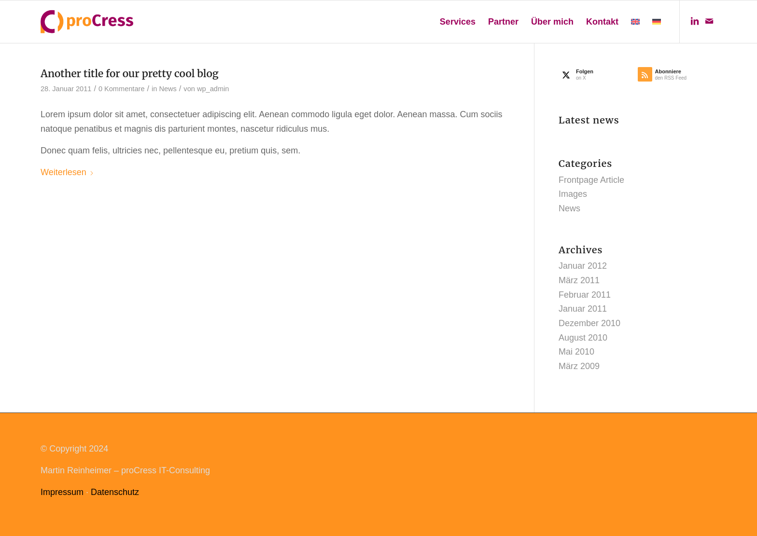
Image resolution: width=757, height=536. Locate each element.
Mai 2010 (576, 352)
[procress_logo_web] (87, 21)
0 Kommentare (121, 89)
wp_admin (213, 89)
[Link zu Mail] (709, 21)
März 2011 (579, 280)
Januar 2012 (583, 266)
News (167, 89)
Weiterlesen (67, 172)
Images (573, 194)
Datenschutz (115, 492)
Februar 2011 (585, 295)
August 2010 (583, 338)
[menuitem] (458, 21)
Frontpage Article (591, 180)
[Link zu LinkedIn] (694, 21)
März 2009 (579, 366)
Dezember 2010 (589, 323)
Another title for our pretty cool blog (130, 73)
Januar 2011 (583, 309)
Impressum (62, 492)
